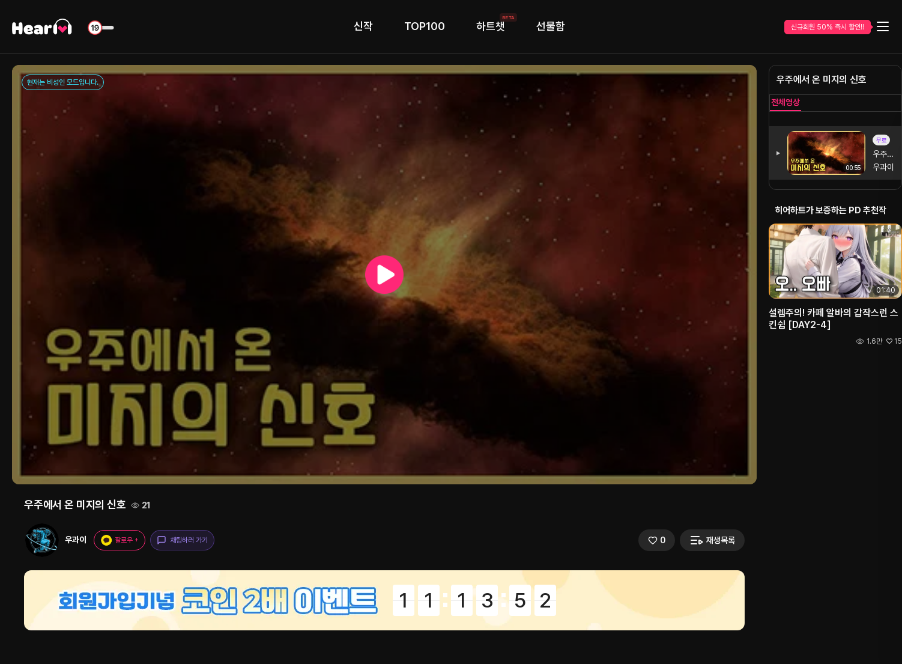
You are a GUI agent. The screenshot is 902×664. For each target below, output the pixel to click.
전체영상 (785, 102)
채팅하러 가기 (182, 540)
